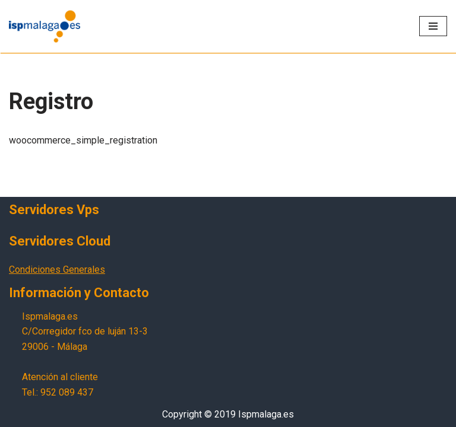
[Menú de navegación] (433, 26)
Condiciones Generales (57, 269)
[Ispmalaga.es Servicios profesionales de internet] (44, 26)
